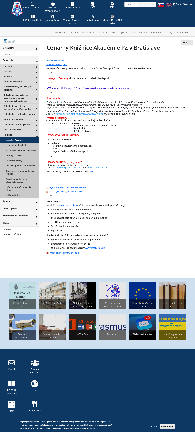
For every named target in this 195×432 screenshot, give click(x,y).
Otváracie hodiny (14, 160)
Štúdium (103, 32)
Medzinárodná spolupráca (147, 32)
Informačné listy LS (56, 64)
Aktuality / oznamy (15, 140)
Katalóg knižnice (14, 155)
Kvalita (74, 32)
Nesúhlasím (167, 426)
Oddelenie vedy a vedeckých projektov (21, 88)
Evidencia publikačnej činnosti (20, 165)
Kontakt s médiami (12, 234)
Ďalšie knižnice (13, 195)
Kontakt (7, 229)
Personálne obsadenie (16, 145)
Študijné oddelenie (21, 81)
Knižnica (21, 134)
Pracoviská (88, 32)
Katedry (21, 76)
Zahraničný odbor (21, 129)
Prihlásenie (183, 32)
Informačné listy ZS (56, 60)
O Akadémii (21, 47)
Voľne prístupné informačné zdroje (19, 189)
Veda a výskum (120, 32)
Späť (186, 42)
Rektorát (21, 66)
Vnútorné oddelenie (21, 119)
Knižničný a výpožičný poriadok (21, 150)
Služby (168, 32)
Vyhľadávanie (147, 4)
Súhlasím (153, 426)
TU (91, 171)
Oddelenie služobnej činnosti (21, 124)
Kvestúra (21, 71)
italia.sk (68, 167)
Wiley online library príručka (62, 252)
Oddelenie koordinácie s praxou (19, 114)
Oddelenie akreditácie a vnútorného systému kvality (21, 108)
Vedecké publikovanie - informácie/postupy (17, 180)
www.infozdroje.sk (68, 205)
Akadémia (60, 32)
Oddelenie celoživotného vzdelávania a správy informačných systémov (21, 97)
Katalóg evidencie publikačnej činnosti (20, 172)
